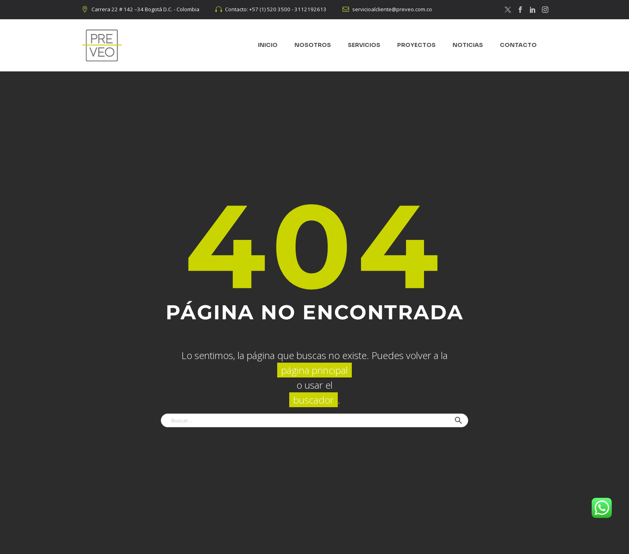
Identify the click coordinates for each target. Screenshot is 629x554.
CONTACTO (518, 45)
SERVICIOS (364, 45)
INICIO (268, 45)
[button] (458, 420)
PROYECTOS (416, 45)
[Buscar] (314, 420)
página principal (314, 370)
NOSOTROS (312, 45)
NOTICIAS (467, 45)
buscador (313, 399)
